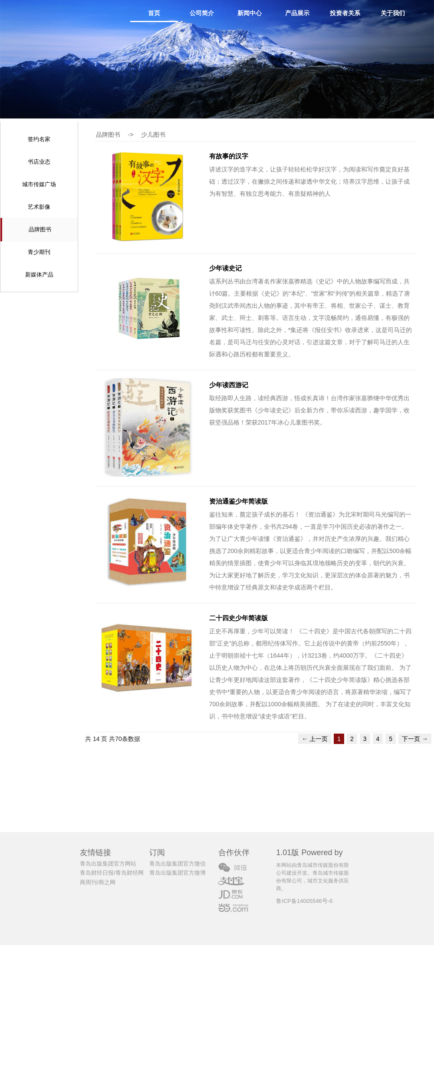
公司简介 (202, 13)
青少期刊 (39, 252)
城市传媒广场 (39, 184)
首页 (154, 13)
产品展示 (297, 13)
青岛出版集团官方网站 (108, 863)
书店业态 (39, 161)
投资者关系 (345, 13)
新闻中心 (249, 13)
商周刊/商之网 (97, 882)
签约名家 (39, 139)
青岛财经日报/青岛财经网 (112, 872)
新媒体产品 (39, 274)
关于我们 (393, 13)
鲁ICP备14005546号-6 (304, 901)
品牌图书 (40, 229)
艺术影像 (39, 207)
